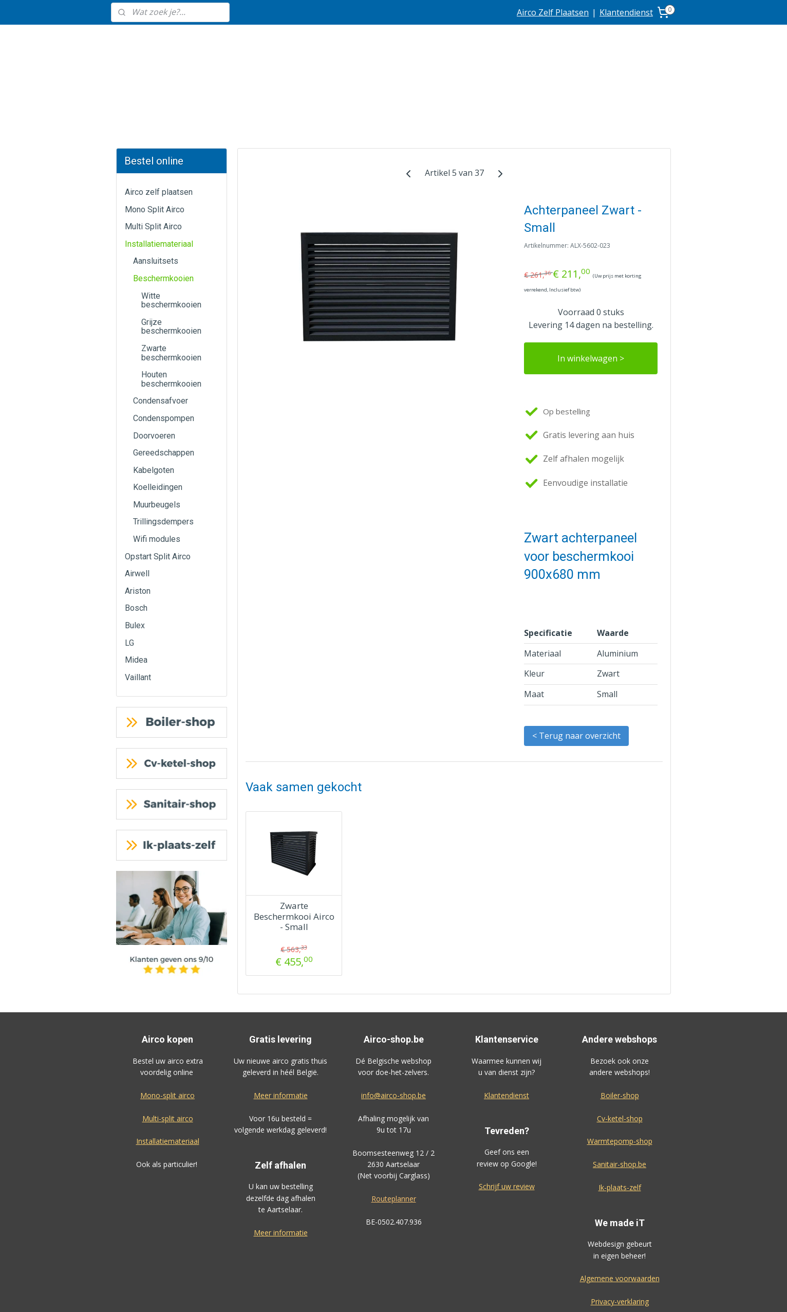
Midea (136, 583)
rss (445, 1293)
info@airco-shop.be (393, 1018)
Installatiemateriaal (159, 167)
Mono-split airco (167, 1018)
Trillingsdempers (163, 444)
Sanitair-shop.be (619, 1087)
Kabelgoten (153, 393)
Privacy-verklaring (620, 1224)
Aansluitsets (155, 184)
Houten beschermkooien (171, 302)
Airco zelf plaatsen (159, 115)
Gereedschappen (163, 375)
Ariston (138, 514)
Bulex (135, 548)
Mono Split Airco (154, 132)
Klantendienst (626, 12)
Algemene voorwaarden (620, 1201)
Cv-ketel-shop (620, 1041)
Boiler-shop (620, 1018)
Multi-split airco (167, 1041)
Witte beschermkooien (171, 223)
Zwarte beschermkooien (171, 275)
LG (129, 566)
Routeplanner (393, 1121)
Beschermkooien (163, 201)
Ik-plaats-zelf (619, 1110)
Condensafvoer (160, 324)
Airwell (137, 496)
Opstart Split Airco (158, 479)
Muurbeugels (156, 427)
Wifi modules (156, 462)
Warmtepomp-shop (619, 1064)
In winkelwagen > (590, 281)
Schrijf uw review (507, 1109)
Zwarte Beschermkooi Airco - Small (293, 839)
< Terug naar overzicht (576, 658)
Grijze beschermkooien (171, 249)
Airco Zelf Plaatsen (553, 12)
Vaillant (138, 600)
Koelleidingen (157, 410)
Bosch (136, 531)
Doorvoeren (154, 358)
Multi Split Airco (153, 149)
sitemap (424, 1293)
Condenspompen (163, 341)
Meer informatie (281, 1018)
